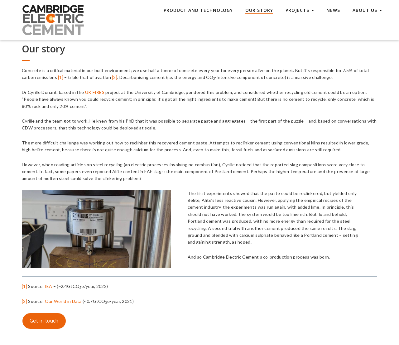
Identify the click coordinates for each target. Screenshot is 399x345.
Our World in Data (63, 301)
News (333, 10)
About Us (367, 10)
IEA (48, 286)
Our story (259, 10)
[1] (60, 77)
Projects (300, 10)
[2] (114, 77)
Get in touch (44, 320)
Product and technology (198, 10)
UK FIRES (95, 92)
